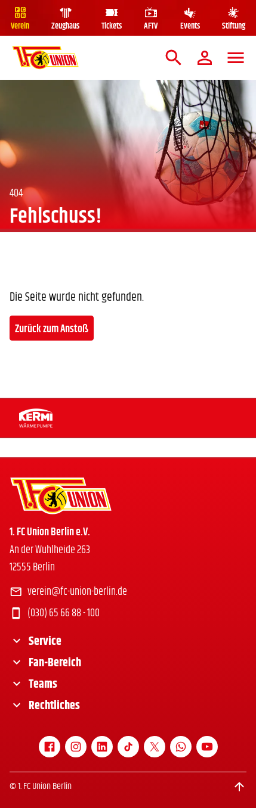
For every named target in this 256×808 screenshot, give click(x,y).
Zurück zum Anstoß (51, 329)
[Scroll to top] (239, 786)
